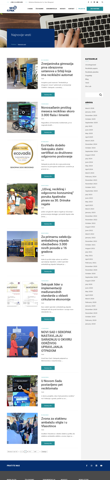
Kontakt (71, 8)
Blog (87, 79)
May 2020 (89, 291)
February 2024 (90, 177)
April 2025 (89, 137)
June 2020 (89, 288)
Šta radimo (39, 8)
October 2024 (90, 148)
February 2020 (90, 302)
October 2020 (90, 273)
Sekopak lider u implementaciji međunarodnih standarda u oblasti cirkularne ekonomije (55, 292)
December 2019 (91, 309)
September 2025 (91, 123)
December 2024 (91, 144)
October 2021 (90, 245)
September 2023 (91, 191)
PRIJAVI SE (81, 8)
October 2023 (90, 187)
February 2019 (90, 320)
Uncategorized (90, 65)
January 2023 (90, 212)
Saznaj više (48, 94)
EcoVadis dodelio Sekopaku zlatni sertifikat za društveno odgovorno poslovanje (56, 151)
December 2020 (91, 266)
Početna (13, 44)
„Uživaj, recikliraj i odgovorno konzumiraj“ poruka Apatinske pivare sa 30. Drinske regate (57, 196)
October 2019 (90, 317)
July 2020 (88, 284)
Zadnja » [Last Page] (44, 451)
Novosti (62, 8)
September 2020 (91, 277)
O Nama (30, 8)
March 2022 (89, 234)
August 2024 (90, 155)
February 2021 (90, 263)
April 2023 (89, 205)
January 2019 (90, 324)
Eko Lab (88, 86)
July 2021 (88, 252)
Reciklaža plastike (91, 72)
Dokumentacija (51, 8)
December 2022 (91, 216)
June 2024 (89, 162)
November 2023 (91, 184)
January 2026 (90, 112)
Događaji (88, 76)
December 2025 (91, 115)
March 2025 (89, 141)
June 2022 (89, 230)
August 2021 (90, 248)
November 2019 (91, 313)
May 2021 (89, 256)
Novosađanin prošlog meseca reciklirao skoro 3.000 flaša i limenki (58, 111)
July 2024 (88, 159)
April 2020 (89, 295)
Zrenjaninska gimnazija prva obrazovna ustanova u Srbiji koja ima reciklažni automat (57, 69)
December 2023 (91, 180)
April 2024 (89, 169)
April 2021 (89, 259)
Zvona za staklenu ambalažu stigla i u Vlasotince (54, 422)
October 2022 (90, 223)
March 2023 (89, 209)
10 (35, 451)
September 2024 (91, 151)
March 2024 (89, 173)
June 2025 (89, 130)
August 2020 (90, 281)
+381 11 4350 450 (16, 2)
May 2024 (89, 166)
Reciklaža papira (91, 68)
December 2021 (91, 241)
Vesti (42, 78)
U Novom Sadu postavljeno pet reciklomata (52, 384)
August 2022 (90, 227)
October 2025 (90, 119)
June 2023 (89, 198)
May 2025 (89, 133)
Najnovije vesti (22, 44)
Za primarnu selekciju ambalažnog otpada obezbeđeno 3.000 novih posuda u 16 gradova (56, 244)
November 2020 (91, 270)
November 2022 (91, 220)
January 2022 (90, 238)
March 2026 (89, 108)
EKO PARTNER (95, 8)
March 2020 (89, 299)
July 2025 (88, 126)
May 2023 (89, 202)
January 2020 (90, 306)
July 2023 (88, 194)
